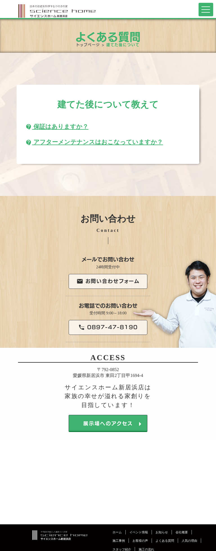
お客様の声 (140, 540)
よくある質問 (165, 540)
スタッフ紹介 (121, 549)
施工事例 (118, 540)
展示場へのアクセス (114, 423)
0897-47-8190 (108, 327)
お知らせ (162, 532)
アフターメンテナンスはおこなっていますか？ (94, 142)
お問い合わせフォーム (108, 281)
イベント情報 (138, 532)
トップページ (88, 44)
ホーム (117, 532)
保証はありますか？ (56, 126)
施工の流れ (146, 549)
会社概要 (182, 532)
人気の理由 (189, 540)
